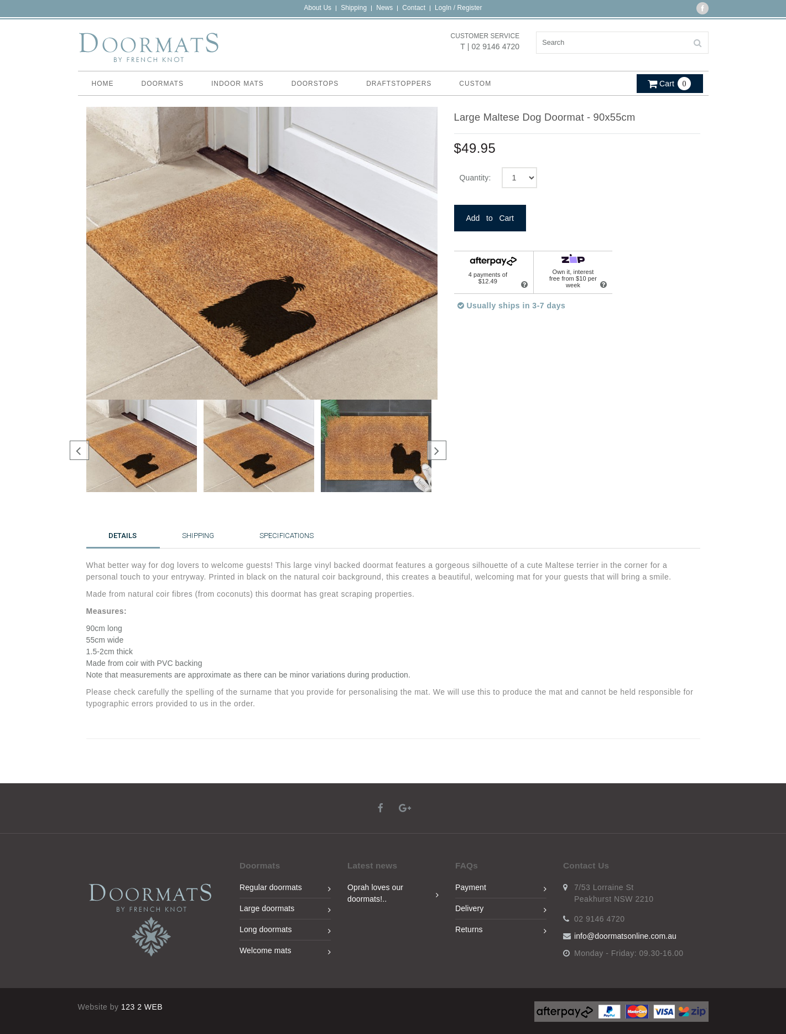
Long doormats (285, 931)
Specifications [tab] (286, 535)
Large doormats (285, 910)
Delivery (500, 910)
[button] (670, 81)
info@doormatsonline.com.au (625, 936)
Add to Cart (490, 218)
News (384, 8)
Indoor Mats (237, 83)
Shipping (354, 8)
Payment (500, 889)
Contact (413, 8)
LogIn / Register (458, 8)
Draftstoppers (398, 83)
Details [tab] (122, 535)
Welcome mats (285, 952)
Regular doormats (285, 889)
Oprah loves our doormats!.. (393, 893)
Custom (475, 83)
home (103, 83)
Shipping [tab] (198, 535)
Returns (500, 931)
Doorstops (315, 83)
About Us (317, 8)
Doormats (163, 83)
